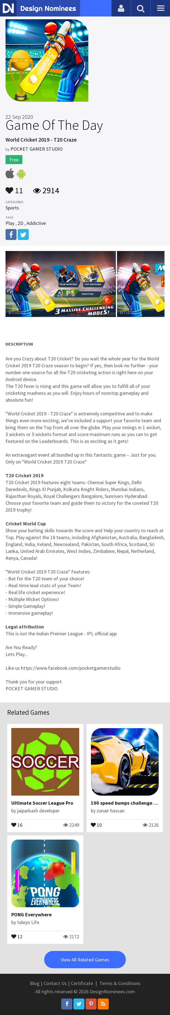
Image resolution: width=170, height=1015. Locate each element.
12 (16, 936)
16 (16, 824)
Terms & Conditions (119, 983)
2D (20, 223)
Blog (34, 983)
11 (14, 188)
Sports (12, 208)
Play (10, 223)
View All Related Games (85, 959)
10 (96, 824)
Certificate (82, 983)
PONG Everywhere (31, 914)
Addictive (36, 223)
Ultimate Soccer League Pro (42, 803)
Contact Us (55, 983)
